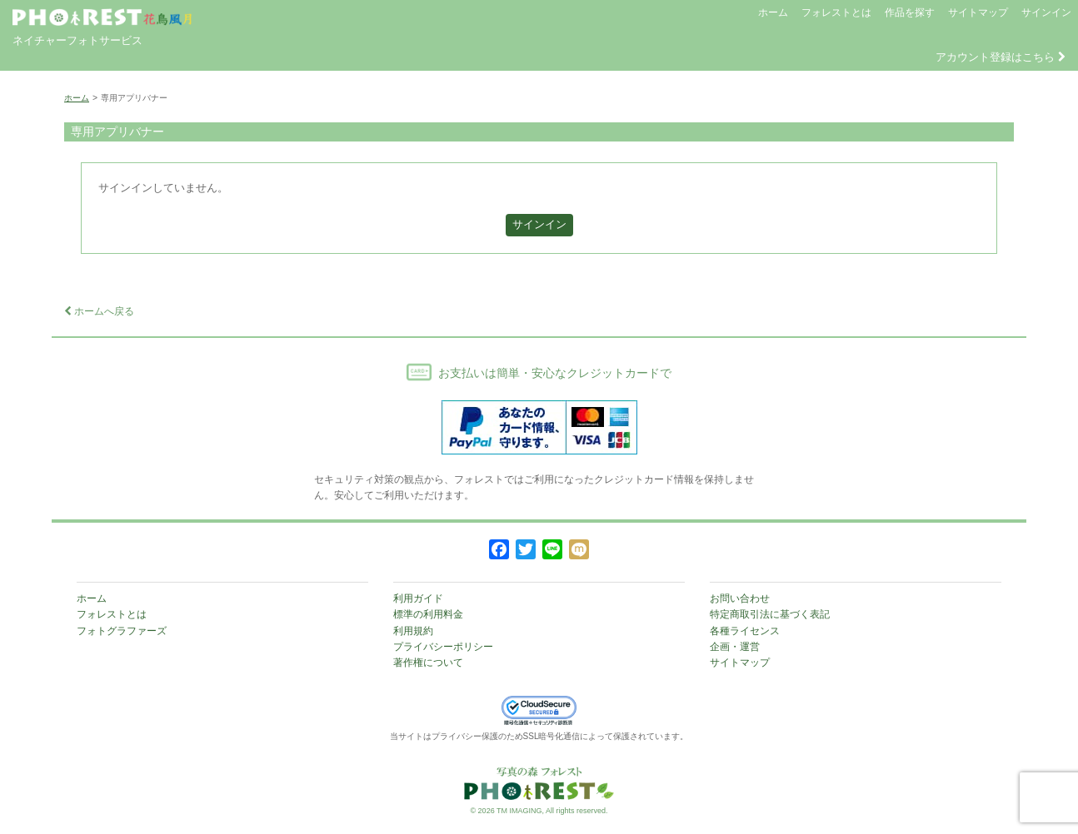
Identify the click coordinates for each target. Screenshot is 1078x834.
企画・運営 (735, 647)
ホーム (773, 12)
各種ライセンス (745, 631)
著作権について (428, 662)
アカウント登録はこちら (1001, 57)
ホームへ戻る (99, 311)
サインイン (1046, 12)
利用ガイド (418, 598)
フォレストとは (836, 12)
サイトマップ (978, 12)
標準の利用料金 (428, 614)
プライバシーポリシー (443, 647)
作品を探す (910, 12)
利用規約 (413, 631)
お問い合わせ (740, 598)
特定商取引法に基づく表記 (770, 614)
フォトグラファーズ (122, 631)
